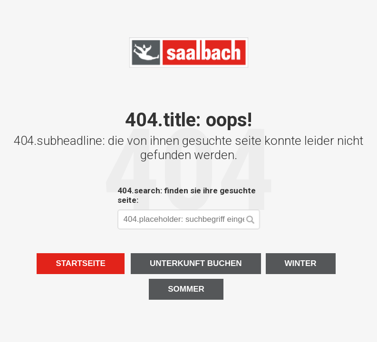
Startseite (81, 263)
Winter (301, 263)
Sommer (186, 289)
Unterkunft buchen (196, 263)
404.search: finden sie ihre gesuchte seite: (186, 195)
